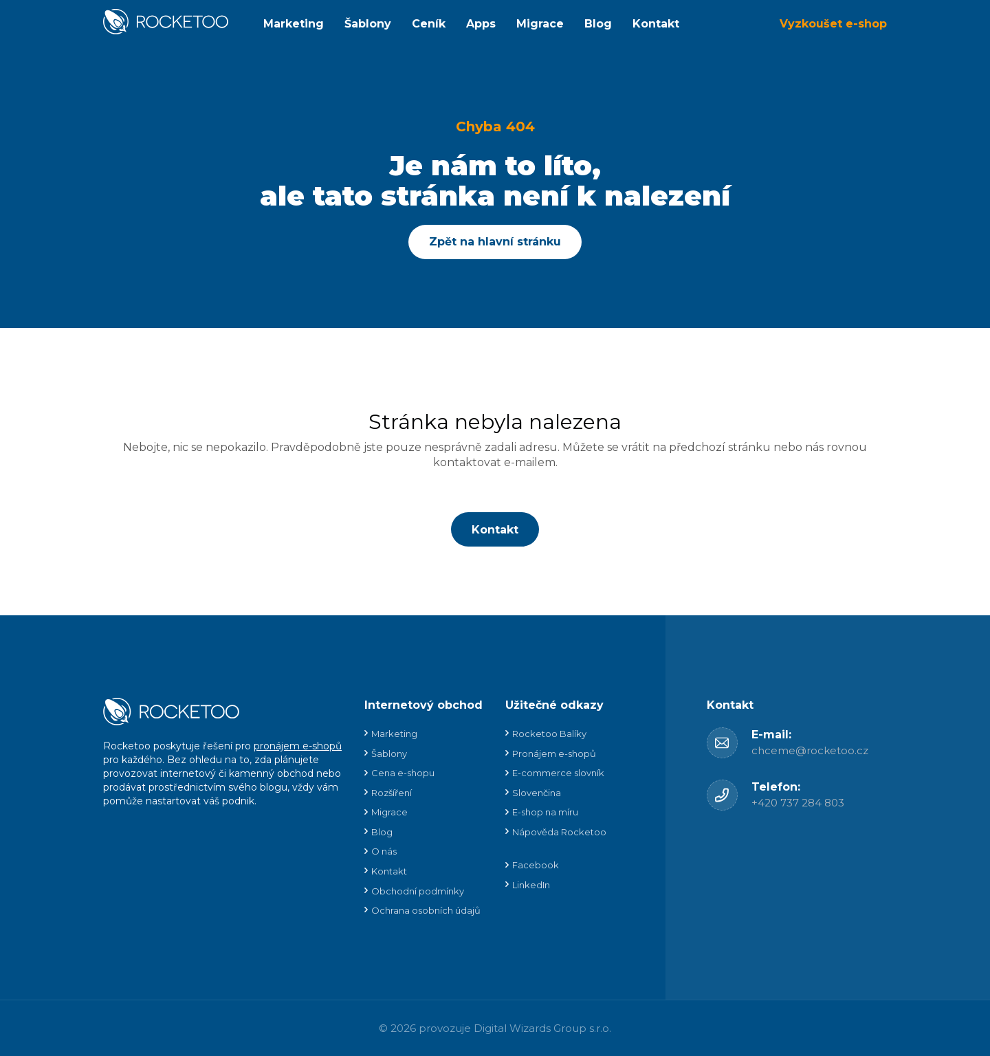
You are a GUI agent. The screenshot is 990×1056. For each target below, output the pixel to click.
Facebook (535, 864)
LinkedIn (531, 884)
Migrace (540, 23)
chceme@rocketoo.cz (809, 750)
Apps (481, 23)
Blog (598, 23)
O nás (384, 851)
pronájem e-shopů (298, 746)
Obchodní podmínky (417, 891)
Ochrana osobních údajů (426, 910)
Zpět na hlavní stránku (495, 241)
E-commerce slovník (558, 772)
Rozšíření (391, 792)
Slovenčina (536, 792)
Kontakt (655, 23)
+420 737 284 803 (797, 802)
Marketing (293, 23)
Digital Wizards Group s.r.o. (542, 1028)
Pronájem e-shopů (554, 753)
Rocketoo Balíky (549, 733)
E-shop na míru (545, 811)
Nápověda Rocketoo (559, 831)
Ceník (429, 23)
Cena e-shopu (402, 772)
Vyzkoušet (833, 23)
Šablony (367, 23)
